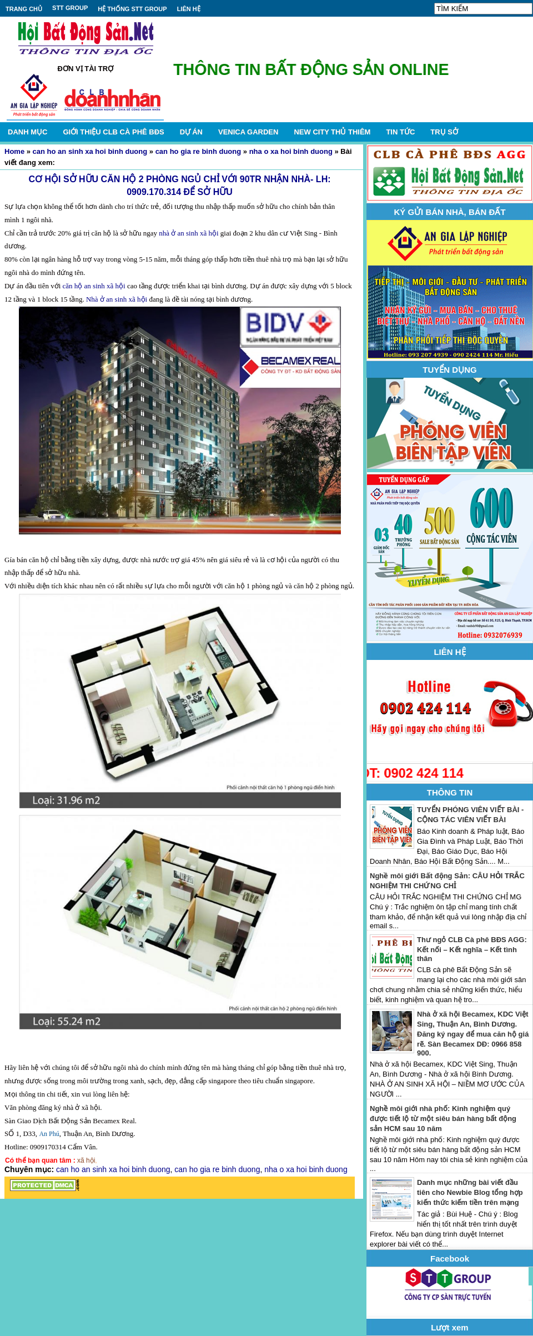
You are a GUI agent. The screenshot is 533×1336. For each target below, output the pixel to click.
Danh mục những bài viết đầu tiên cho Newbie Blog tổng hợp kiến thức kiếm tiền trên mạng (470, 1192)
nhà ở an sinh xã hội (188, 233)
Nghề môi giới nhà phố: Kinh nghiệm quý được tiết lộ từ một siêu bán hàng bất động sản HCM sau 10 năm (443, 1118)
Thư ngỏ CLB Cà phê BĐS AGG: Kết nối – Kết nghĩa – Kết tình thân (472, 949)
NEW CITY (332, 132)
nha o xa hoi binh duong (291, 151)
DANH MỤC (27, 132)
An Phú (49, 1134)
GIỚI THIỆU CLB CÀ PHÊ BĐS (113, 132)
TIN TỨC (400, 132)
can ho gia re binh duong (198, 151)
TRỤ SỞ (444, 132)
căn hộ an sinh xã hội (94, 286)
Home (14, 151)
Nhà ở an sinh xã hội (115, 299)
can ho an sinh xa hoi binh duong (90, 151)
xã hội (86, 1160)
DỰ (191, 132)
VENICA (248, 132)
